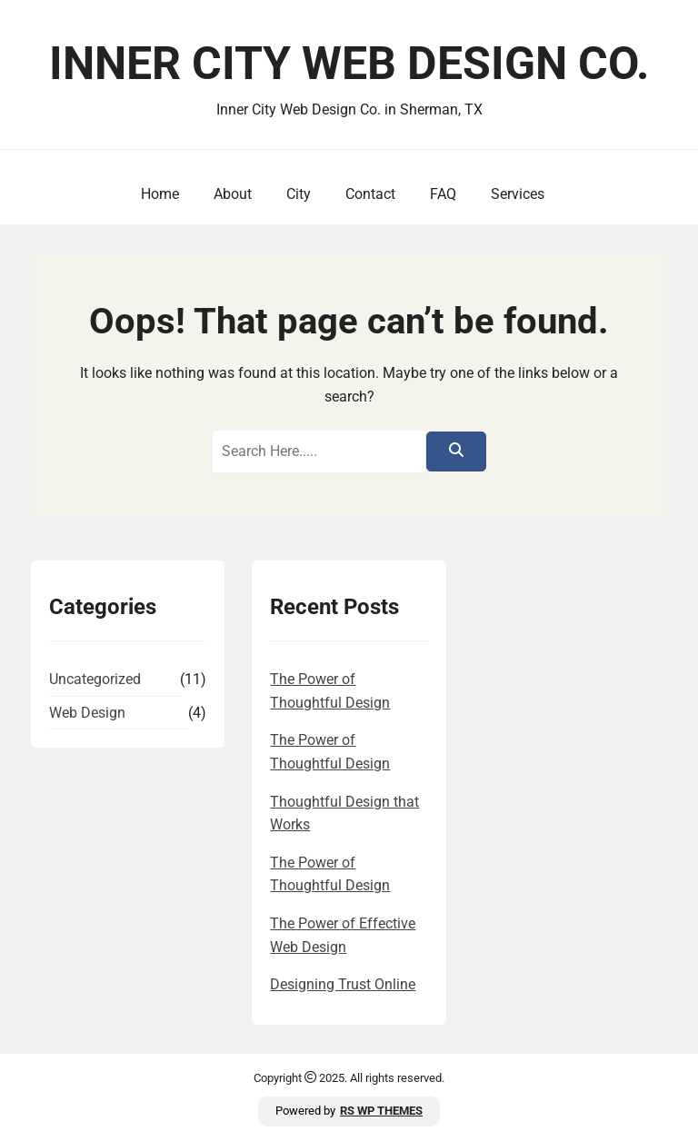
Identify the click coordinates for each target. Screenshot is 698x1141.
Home (160, 194)
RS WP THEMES (381, 1110)
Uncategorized (95, 679)
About (233, 194)
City (298, 194)
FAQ (443, 194)
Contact (370, 194)
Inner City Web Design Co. (349, 63)
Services (517, 194)
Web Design (87, 712)
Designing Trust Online (342, 984)
